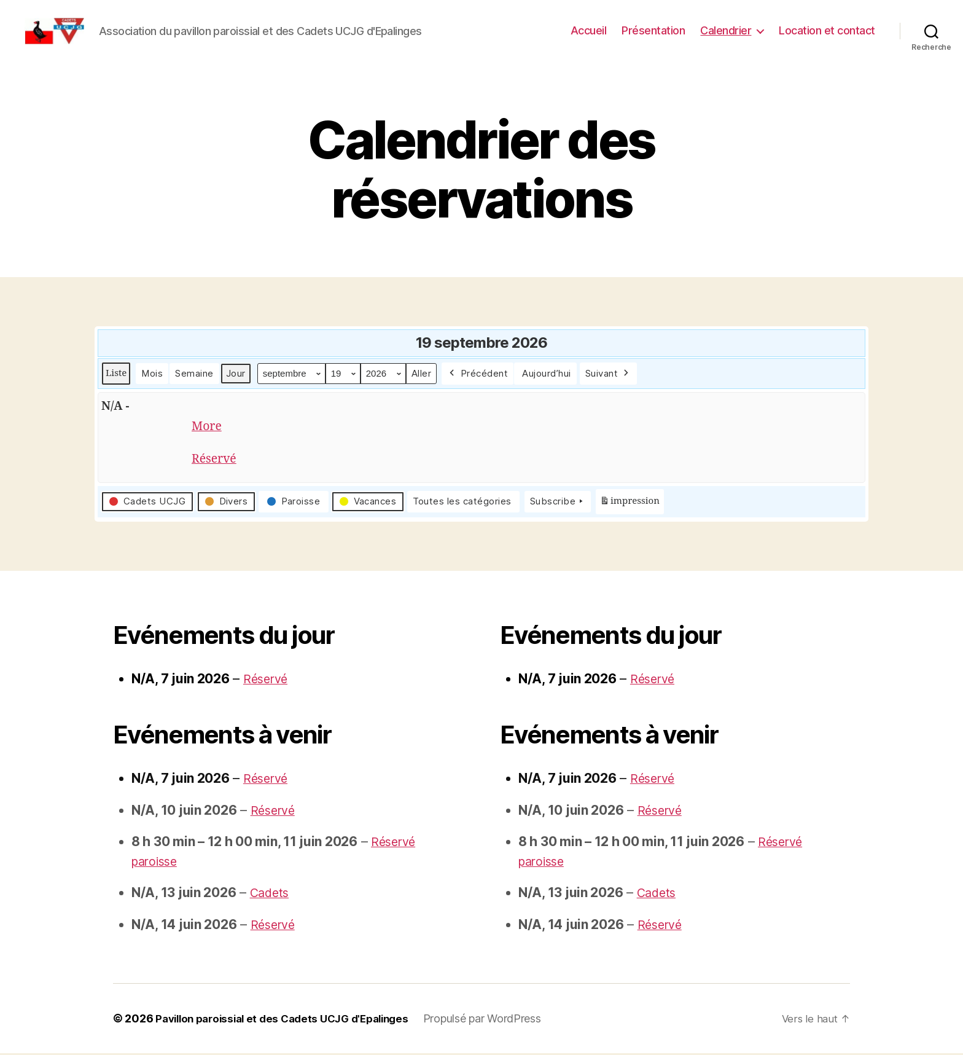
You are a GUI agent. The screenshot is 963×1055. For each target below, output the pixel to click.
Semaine (194, 373)
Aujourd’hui (546, 373)
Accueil (589, 30)
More (208, 427)
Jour (236, 373)
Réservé (216, 461)
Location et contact (827, 30)
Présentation (653, 30)
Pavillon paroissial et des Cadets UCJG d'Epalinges (290, 1020)
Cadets (271, 894)
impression (629, 506)
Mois (152, 373)
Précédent (477, 374)
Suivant (608, 374)
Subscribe (557, 503)
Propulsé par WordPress (500, 1020)
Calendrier (725, 30)
